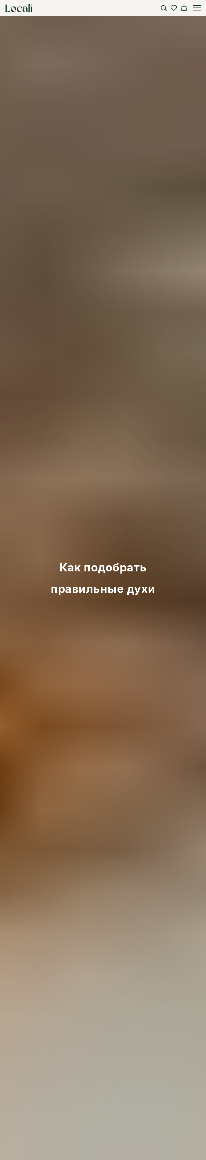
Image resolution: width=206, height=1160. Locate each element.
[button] (163, 8)
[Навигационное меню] (197, 8)
